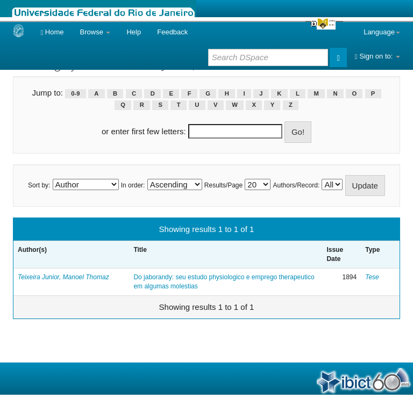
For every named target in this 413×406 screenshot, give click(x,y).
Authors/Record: (296, 185)
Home (51, 32)
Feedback (172, 32)
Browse (95, 32)
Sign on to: (377, 56)
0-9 (75, 93)
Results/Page (223, 185)
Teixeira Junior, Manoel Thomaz (63, 277)
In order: (133, 185)
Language (382, 32)
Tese (372, 277)
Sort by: (39, 185)
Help (133, 32)
